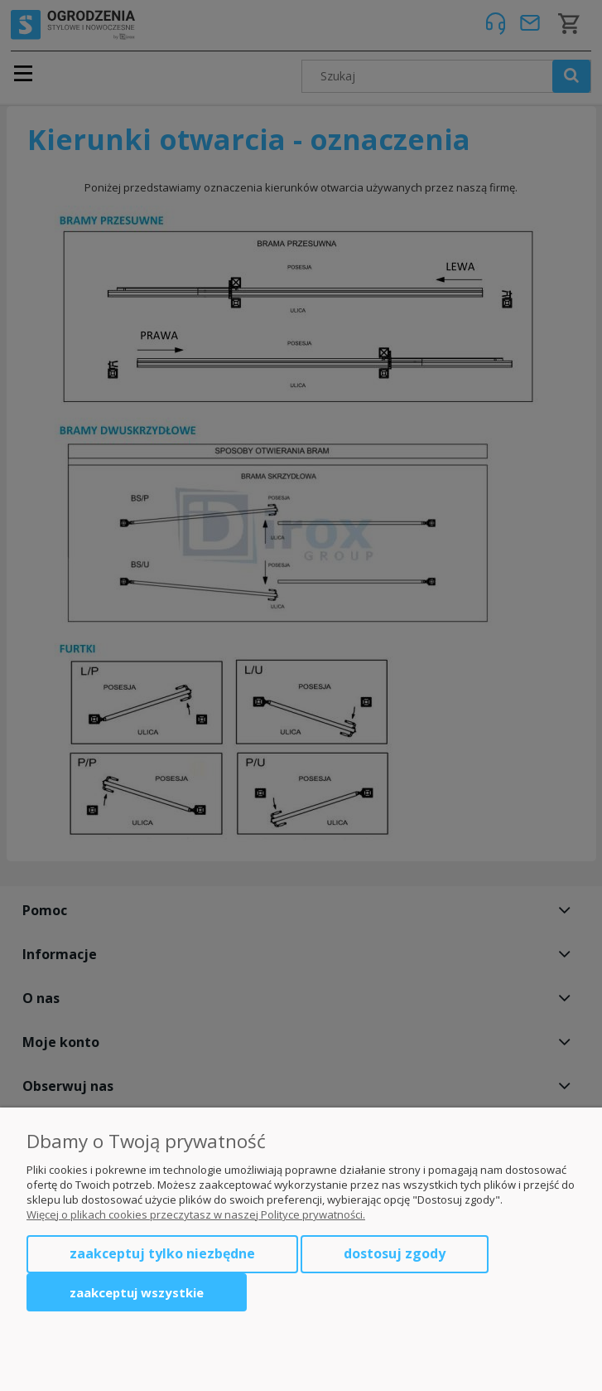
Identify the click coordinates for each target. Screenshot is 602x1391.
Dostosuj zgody (394, 1253)
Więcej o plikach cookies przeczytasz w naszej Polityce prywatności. (195, 1214)
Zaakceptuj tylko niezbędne (162, 1253)
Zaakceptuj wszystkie (137, 1292)
